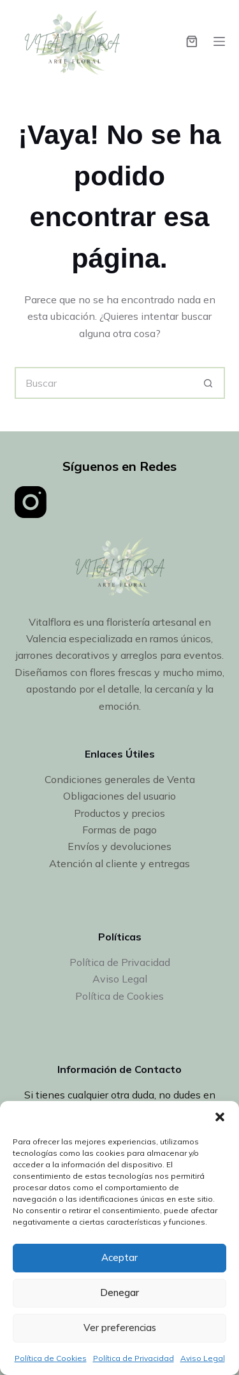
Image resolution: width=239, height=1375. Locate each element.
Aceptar (119, 1257)
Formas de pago (119, 829)
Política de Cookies (51, 1358)
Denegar (119, 1292)
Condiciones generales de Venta (120, 779)
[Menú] (219, 41)
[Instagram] (31, 502)
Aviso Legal (202, 1358)
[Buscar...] (104, 383)
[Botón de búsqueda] (209, 383)
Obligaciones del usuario (119, 795)
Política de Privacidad (133, 1358)
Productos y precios (119, 813)
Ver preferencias (119, 1327)
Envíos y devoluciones (119, 846)
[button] (220, 1117)
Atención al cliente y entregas (119, 863)
